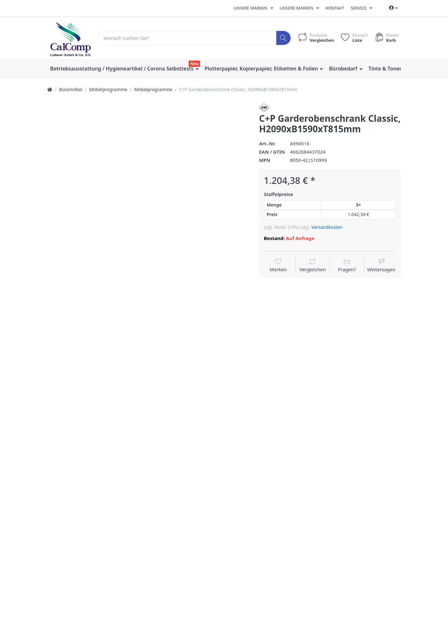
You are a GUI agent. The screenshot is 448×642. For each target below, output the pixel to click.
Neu (194, 63)
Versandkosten (327, 227)
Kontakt (335, 8)
